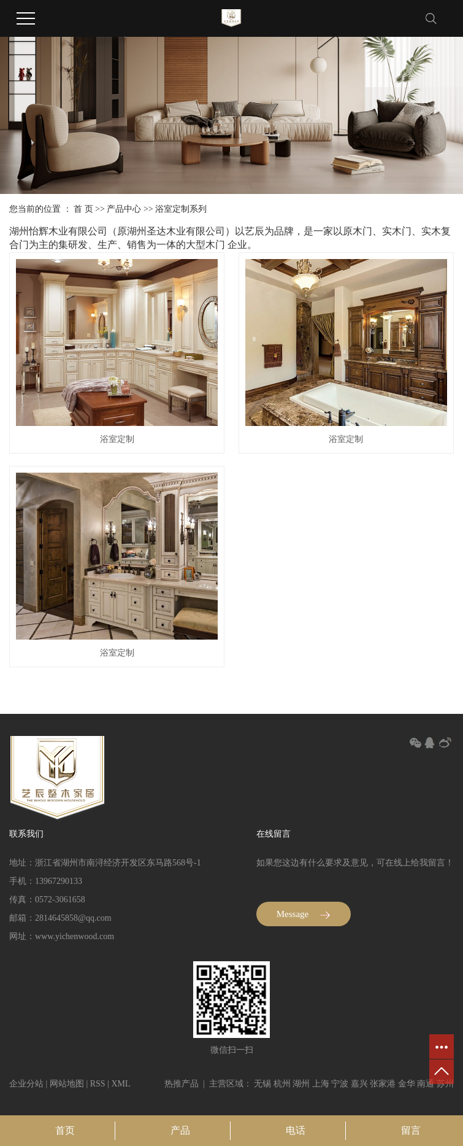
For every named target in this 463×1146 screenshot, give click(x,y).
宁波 (339, 1083)
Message (304, 914)
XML (120, 1083)
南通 (425, 1083)
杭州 (282, 1083)
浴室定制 (117, 439)
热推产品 (181, 1083)
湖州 (301, 1083)
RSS (97, 1083)
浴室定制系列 (181, 209)
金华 (406, 1083)
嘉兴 (359, 1083)
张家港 (383, 1083)
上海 (320, 1083)
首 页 (83, 209)
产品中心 (124, 209)
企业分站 (26, 1083)
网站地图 (67, 1083)
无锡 (262, 1083)
